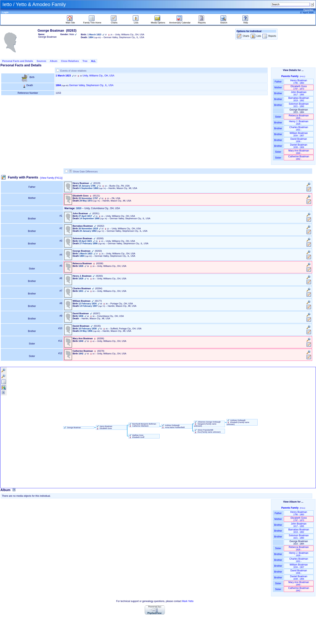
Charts (114, 21)
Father (278, 81)
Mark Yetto (187, 601)
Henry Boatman (298, 81)
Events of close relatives (73, 70)
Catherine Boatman (298, 157)
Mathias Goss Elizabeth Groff (136, 436)
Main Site (70, 21)
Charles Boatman (298, 128)
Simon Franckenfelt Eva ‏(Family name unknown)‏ (207, 431)
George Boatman (72, 428)
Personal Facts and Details (17, 61)
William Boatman (299, 134)
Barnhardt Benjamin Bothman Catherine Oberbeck (142, 425)
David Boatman (298, 140)
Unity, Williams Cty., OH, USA (98, 75)
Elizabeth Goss (299, 87)
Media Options (158, 21)
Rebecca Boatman (299, 116)
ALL (93, 61)
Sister (278, 116)
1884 (58, 85)
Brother (278, 93)
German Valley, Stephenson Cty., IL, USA (91, 85)
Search (224, 21)
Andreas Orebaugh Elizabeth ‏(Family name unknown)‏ (238, 422)
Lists (136, 21)
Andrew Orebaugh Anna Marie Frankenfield (173, 426)
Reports (202, 21)
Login (5, 12)
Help (245, 21)
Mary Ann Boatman (298, 151)
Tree (84, 61)
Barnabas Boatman (298, 99)
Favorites (308, 10)
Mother (278, 87)
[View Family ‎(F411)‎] (51, 177)
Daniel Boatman (298, 145)
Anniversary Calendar (180, 21)
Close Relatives (70, 61)
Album (53, 61)
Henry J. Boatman (298, 122)
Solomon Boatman (299, 104)
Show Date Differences (83, 171)
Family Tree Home (92, 21)
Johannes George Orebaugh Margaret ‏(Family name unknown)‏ (207, 424)
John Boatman (298, 93)
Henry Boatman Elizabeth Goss (104, 427)
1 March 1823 (63, 75)
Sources (41, 61)
